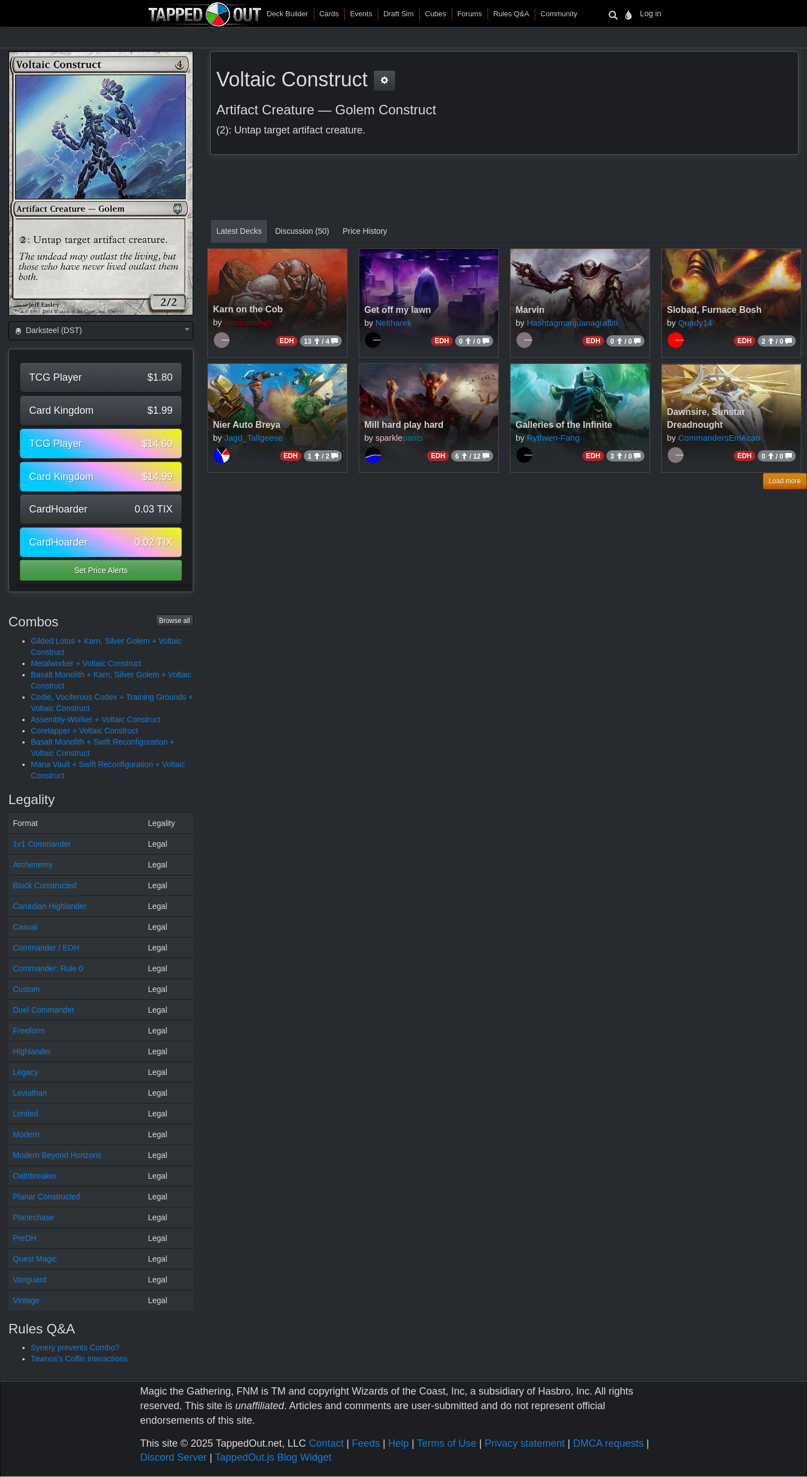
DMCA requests (608, 1443)
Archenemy (33, 864)
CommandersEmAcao (719, 437)
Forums (469, 14)
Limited (25, 1113)
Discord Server (173, 1457)
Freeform (29, 1030)
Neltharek (393, 322)
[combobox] (100, 330)
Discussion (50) (302, 231)
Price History (364, 231)
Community (558, 14)
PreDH (24, 1238)
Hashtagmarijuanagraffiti (572, 322)
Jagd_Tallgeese (253, 437)
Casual (25, 926)
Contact (326, 1443)
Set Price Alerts (101, 570)
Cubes (435, 14)
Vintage (26, 1300)
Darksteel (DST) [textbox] (47, 330)
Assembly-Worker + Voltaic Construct (95, 719)
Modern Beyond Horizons (57, 1155)
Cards (329, 14)
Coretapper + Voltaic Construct (84, 730)
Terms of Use (446, 1443)
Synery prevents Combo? (75, 1347)
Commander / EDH (46, 947)
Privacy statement (525, 1443)
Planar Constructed (46, 1196)
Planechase (33, 1217)
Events (361, 14)
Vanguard (30, 1279)
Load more (785, 481)
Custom (26, 989)
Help (398, 1443)
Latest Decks (239, 231)
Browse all (174, 621)
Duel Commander (44, 1009)
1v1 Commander (42, 843)
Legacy (25, 1072)
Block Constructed (45, 885)
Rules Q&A (511, 14)
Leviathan (30, 1092)
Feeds (366, 1443)
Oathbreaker (35, 1175)
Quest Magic (35, 1258)
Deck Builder (287, 14)
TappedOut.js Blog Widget (273, 1457)
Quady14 (695, 322)
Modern (26, 1134)
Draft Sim (398, 14)
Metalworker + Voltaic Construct (86, 663)
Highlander (32, 1051)
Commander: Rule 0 (48, 968)
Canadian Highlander (50, 906)
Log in (650, 13)
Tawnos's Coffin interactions (79, 1358)
